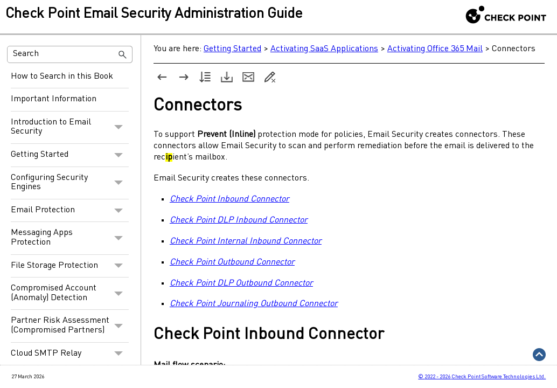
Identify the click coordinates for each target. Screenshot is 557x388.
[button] (123, 54)
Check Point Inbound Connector (226, 199)
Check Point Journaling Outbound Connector (250, 304)
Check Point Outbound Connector (228, 262)
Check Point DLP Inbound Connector (235, 220)
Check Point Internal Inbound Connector (242, 241)
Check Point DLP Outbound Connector (237, 283)
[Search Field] (70, 54)
